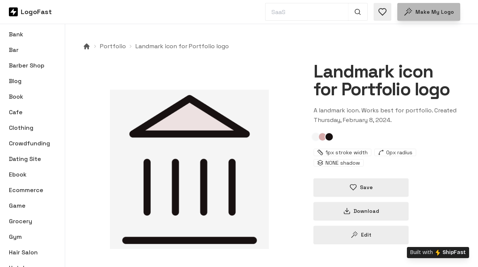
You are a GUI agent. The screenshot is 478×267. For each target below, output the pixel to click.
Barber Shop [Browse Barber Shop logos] (26, 65)
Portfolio (113, 46)
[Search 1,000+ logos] (358, 12)
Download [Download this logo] (361, 211)
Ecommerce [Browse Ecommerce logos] (26, 190)
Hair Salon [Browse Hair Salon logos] (23, 252)
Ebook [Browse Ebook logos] (18, 174)
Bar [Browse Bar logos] (14, 50)
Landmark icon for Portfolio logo (182, 46)
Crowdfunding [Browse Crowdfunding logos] (29, 143)
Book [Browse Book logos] (16, 96)
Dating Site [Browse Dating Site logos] (25, 159)
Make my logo (429, 11)
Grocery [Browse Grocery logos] (20, 221)
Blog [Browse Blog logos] (15, 81)
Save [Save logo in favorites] (361, 187)
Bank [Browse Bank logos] (16, 34)
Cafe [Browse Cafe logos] (16, 112)
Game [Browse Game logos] (17, 206)
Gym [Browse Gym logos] (15, 237)
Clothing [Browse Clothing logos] (21, 128)
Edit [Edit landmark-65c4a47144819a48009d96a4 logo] (361, 234)
